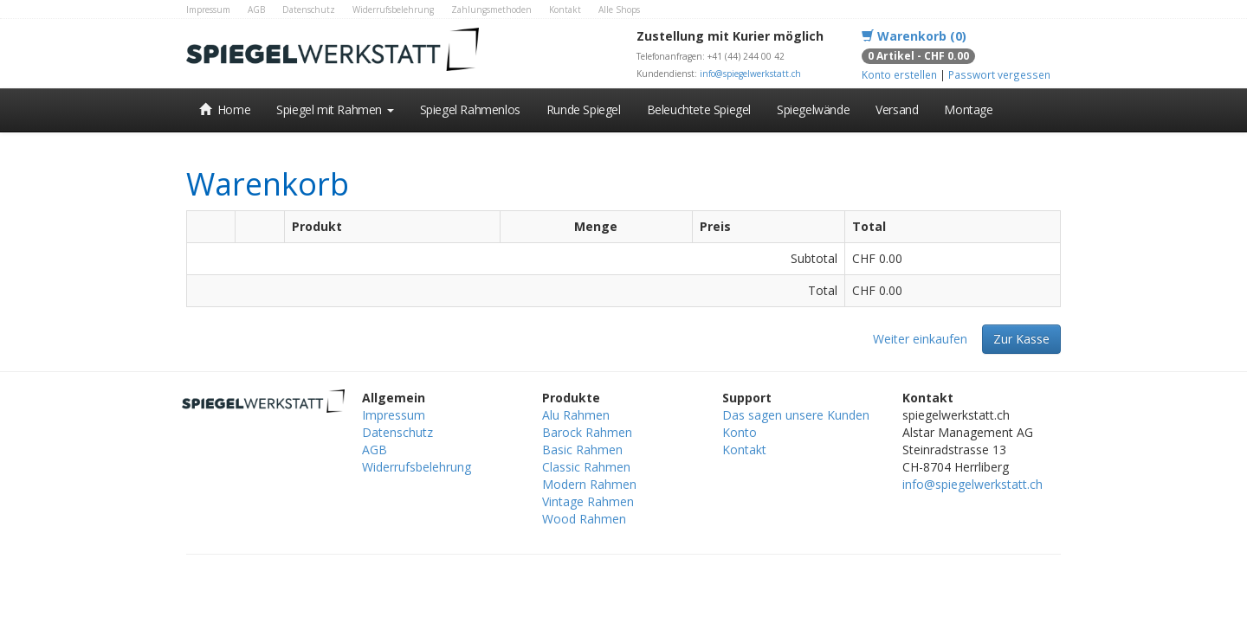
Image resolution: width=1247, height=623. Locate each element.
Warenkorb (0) (914, 36)
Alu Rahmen (576, 415)
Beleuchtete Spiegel (699, 109)
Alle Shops (619, 9)
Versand (896, 109)
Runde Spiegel (583, 109)
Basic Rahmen (582, 449)
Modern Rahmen (589, 484)
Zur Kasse (1021, 339)
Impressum (208, 9)
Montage (968, 109)
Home (224, 109)
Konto (739, 432)
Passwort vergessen (999, 74)
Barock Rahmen (587, 432)
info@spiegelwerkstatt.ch (750, 73)
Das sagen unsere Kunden (795, 415)
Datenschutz (308, 9)
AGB (256, 9)
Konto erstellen (899, 74)
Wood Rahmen (584, 519)
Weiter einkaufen (920, 339)
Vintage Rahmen (588, 501)
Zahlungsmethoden (491, 9)
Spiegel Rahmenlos (470, 109)
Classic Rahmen (586, 467)
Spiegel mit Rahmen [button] (334, 109)
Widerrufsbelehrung (393, 9)
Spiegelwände (813, 109)
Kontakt (565, 9)
